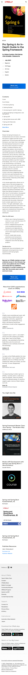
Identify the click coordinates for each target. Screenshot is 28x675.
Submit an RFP (5, 592)
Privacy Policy (5, 609)
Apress (7, 75)
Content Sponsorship (7, 596)
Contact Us (4, 604)
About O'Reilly (6, 575)
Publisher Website (7, 553)
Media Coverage (6, 585)
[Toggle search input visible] (26, 2)
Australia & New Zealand (8, 619)
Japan (3, 621)
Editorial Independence (7, 669)
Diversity (3, 594)
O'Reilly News (5, 583)
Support (4, 601)
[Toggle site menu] (2, 2)
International (5, 616)
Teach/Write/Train (6, 578)
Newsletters (4, 607)
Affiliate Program (6, 590)
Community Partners (7, 587)
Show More (5, 127)
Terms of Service (5, 668)
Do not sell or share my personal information (12, 660)
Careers (3, 580)
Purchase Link (6, 551)
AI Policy (3, 611)
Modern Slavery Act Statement (8, 671)
